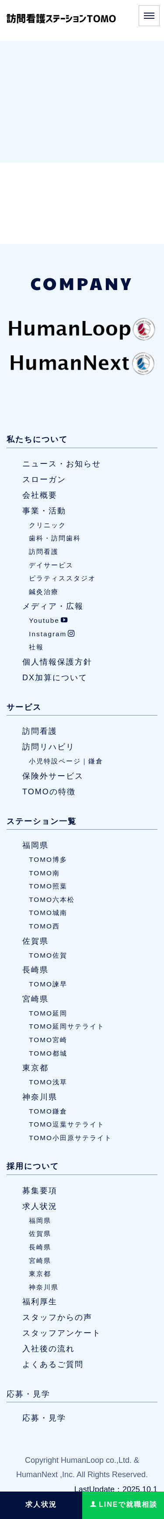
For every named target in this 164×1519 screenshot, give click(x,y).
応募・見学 (28, 1394)
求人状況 (39, 1206)
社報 (36, 647)
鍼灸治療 (44, 591)
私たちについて (37, 439)
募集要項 (39, 1190)
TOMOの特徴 (49, 791)
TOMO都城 (48, 1053)
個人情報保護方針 (57, 662)
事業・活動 (44, 510)
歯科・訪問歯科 (55, 538)
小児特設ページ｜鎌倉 (66, 761)
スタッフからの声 (57, 1317)
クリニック (47, 525)
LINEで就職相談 (123, 1504)
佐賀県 (35, 941)
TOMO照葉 (48, 886)
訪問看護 (44, 551)
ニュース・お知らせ (61, 463)
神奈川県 (39, 1097)
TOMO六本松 (52, 899)
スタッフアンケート (61, 1333)
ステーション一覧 (42, 821)
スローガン (44, 479)
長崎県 (35, 969)
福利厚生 (39, 1301)
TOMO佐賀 (48, 955)
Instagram (52, 634)
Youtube (48, 620)
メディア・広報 (53, 606)
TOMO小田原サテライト (70, 1137)
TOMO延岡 (48, 1013)
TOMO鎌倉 (48, 1111)
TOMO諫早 (48, 984)
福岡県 (35, 845)
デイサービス (51, 565)
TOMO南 (44, 873)
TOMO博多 (48, 859)
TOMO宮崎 (48, 1039)
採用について (33, 1166)
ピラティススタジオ (62, 578)
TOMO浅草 (48, 1082)
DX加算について (54, 677)
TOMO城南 (48, 913)
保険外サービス (53, 776)
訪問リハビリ (48, 747)
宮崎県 (35, 999)
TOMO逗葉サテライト (67, 1124)
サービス (24, 707)
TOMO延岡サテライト (67, 1026)
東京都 (35, 1067)
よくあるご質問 (53, 1364)
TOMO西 (44, 926)
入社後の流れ (48, 1348)
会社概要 (39, 495)
